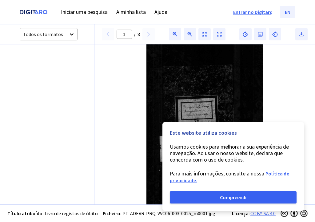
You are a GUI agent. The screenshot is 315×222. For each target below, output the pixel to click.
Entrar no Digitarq (253, 12)
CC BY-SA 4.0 (263, 213)
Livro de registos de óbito (71, 213)
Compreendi (233, 197)
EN (287, 12)
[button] (33, 65)
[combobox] (23, 34)
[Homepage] (33, 13)
